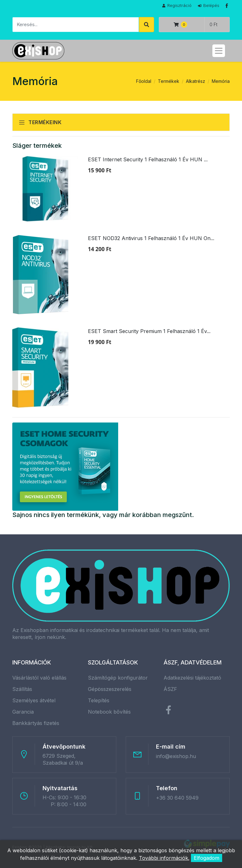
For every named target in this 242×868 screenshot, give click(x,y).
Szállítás (22, 689)
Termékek (168, 81)
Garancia (23, 712)
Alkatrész (195, 81)
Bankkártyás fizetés (35, 723)
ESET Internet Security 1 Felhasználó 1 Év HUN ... (148, 159)
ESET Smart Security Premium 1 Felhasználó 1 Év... (149, 331)
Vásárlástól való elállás (39, 678)
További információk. (164, 858)
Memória (221, 81)
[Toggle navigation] (218, 50)
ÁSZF (170, 689)
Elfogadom (206, 858)
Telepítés (98, 700)
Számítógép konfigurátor (118, 678)
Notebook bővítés (109, 712)
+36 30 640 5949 (177, 798)
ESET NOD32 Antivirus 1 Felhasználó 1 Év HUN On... (151, 238)
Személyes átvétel (33, 700)
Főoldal (143, 81)
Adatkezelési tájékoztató (192, 678)
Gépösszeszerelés (109, 689)
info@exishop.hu (176, 756)
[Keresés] (75, 24)
